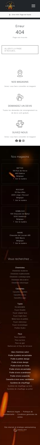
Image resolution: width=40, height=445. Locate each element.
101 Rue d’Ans (20, 192)
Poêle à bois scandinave (20, 372)
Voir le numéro (21, 179)
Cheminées (20, 268)
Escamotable (20, 307)
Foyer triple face (20, 316)
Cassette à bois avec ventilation (20, 379)
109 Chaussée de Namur (20, 214)
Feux (20, 334)
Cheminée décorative (20, 280)
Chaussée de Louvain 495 (20, 235)
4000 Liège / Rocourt (20, 195)
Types (20, 304)
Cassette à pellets (20, 292)
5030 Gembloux (20, 216)
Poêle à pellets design (20, 359)
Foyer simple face (20, 313)
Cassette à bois (20, 295)
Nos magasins (20, 82)
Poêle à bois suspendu (20, 376)
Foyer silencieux (20, 322)
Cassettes (20, 289)
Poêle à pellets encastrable (20, 355)
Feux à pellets (20, 337)
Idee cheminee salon (20, 352)
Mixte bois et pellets (20, 319)
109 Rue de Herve (20, 171)
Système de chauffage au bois (20, 386)
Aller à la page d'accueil (13, 50)
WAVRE (20, 233)
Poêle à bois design (20, 362)
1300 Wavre (20, 238)
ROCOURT (20, 189)
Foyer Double (20, 310)
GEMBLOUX (20, 211)
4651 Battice (20, 173)
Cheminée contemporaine (20, 277)
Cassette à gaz (20, 298)
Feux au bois (20, 340)
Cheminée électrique (20, 283)
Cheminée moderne (20, 271)
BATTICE (20, 168)
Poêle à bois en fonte (20, 366)
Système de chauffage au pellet (20, 389)
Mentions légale (13, 412)
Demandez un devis (20, 106)
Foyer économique (20, 325)
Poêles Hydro (20, 328)
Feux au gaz (20, 343)
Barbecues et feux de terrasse (20, 346)
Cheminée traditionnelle (20, 274)
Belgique (20, 176)
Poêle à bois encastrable (20, 369)
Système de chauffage (20, 383)
